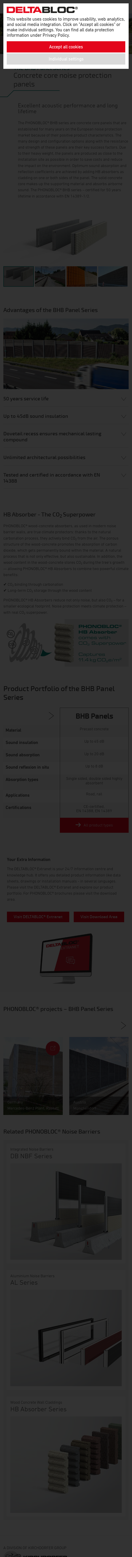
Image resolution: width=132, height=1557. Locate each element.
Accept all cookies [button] (66, 46)
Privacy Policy (56, 35)
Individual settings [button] (66, 58)
